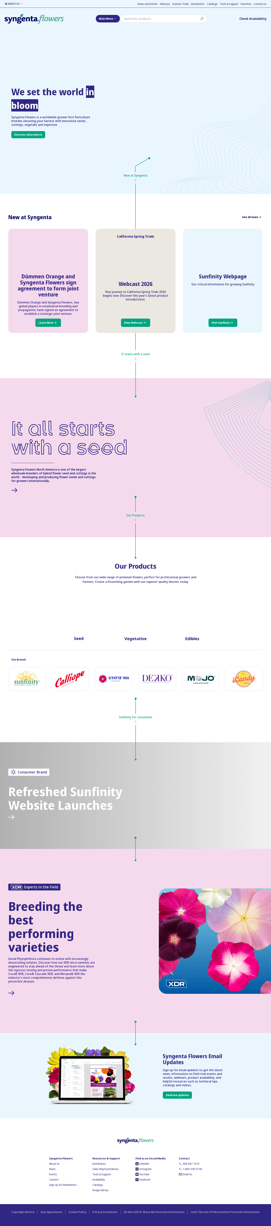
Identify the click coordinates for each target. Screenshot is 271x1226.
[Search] (164, 19)
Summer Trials (180, 4)
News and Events (148, 4)
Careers (54, 1179)
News (52, 1169)
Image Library (100, 1190)
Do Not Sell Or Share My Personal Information (154, 1212)
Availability (98, 1179)
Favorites (246, 4)
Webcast (165, 4)
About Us (54, 1163)
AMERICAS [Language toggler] (14, 3)
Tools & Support (229, 4)
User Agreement (51, 1212)
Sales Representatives (105, 1169)
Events (53, 1174)
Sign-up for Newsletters (63, 1185)
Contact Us (260, 4)
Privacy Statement (105, 1212)
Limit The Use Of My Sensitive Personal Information (225, 1212)
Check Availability (252, 19)
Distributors (198, 4)
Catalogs (212, 4)
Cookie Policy (77, 1212)
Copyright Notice (22, 1212)
